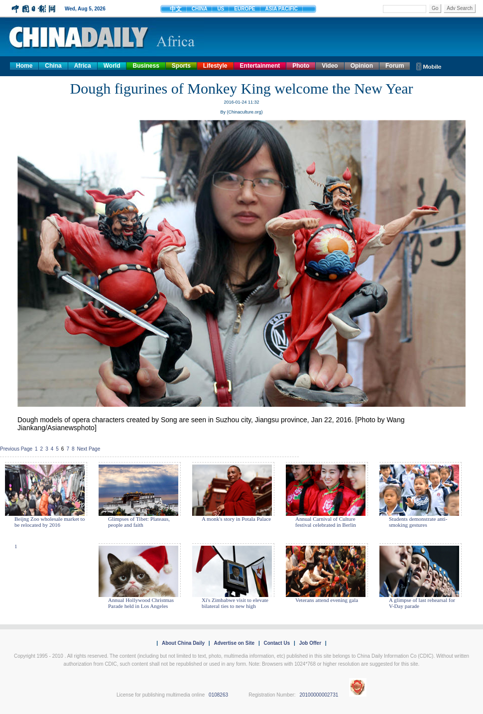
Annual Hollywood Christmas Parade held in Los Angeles (141, 603)
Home (24, 65)
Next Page (89, 449)
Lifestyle (215, 65)
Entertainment (260, 65)
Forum (394, 65)
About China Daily (183, 643)
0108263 (218, 695)
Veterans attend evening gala (326, 600)
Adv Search (460, 8)
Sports (181, 65)
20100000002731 (318, 695)
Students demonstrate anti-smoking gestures (418, 522)
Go (435, 8)
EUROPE (244, 8)
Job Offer (310, 643)
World (112, 65)
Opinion (362, 65)
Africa (82, 65)
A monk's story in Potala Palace (236, 519)
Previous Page (16, 449)
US (220, 8)
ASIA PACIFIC (281, 8)
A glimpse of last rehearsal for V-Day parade (422, 603)
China (53, 65)
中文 (176, 8)
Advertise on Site (234, 643)
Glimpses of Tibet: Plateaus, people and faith (139, 522)
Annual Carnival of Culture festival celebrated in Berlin (325, 522)
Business (145, 65)
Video (330, 65)
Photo (300, 65)
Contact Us (276, 643)
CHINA (200, 8)
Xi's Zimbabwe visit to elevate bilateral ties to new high (235, 603)
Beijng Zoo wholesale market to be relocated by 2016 (49, 522)
